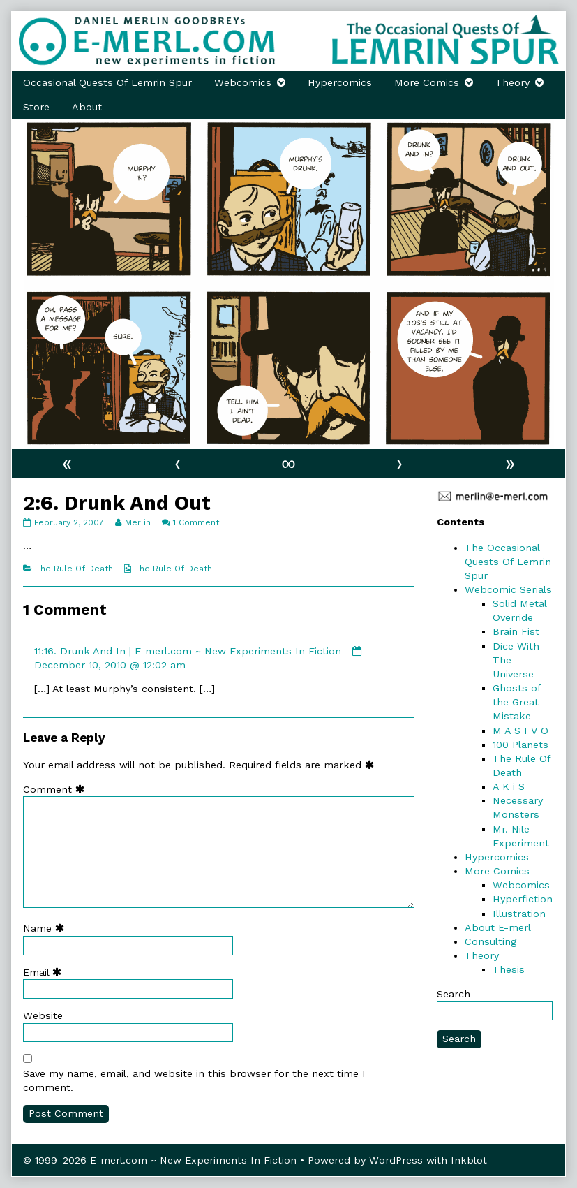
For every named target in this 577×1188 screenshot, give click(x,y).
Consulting (490, 941)
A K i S (509, 786)
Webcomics (242, 82)
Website (43, 1015)
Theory (512, 82)
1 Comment (196, 522)
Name (46, 928)
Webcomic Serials (508, 589)
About (87, 106)
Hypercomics (340, 82)
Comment (57, 789)
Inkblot (469, 1160)
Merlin (137, 522)
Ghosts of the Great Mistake (517, 701)
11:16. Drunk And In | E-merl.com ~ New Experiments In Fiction (187, 651)
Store (36, 106)
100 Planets (520, 744)
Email (45, 972)
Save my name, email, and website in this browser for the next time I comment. (194, 1080)
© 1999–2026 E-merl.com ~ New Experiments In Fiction (160, 1160)
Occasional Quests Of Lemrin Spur (107, 82)
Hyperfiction (523, 898)
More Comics (426, 82)
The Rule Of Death (74, 568)
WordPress (396, 1160)
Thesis (509, 969)
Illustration (519, 913)
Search (453, 993)
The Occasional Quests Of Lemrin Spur (508, 561)
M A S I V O (520, 730)
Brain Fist (516, 631)
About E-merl (498, 927)
